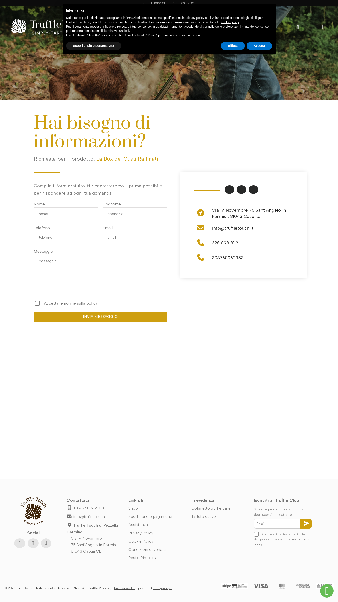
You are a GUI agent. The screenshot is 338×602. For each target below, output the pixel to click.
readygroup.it (162, 588)
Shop (133, 508)
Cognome (112, 204)
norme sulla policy (81, 303)
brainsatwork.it (124, 588)
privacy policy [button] (195, 18)
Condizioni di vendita (147, 549)
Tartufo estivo (203, 516)
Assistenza (138, 524)
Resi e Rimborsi (142, 557)
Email (108, 227)
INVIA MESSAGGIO (100, 316)
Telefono (42, 227)
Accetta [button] (259, 45)
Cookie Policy (140, 541)
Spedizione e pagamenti (150, 516)
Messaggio (43, 251)
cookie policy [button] (230, 22)
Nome (39, 204)
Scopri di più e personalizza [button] (93, 45)
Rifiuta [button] (233, 45)
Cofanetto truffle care (211, 508)
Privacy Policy (140, 533)
